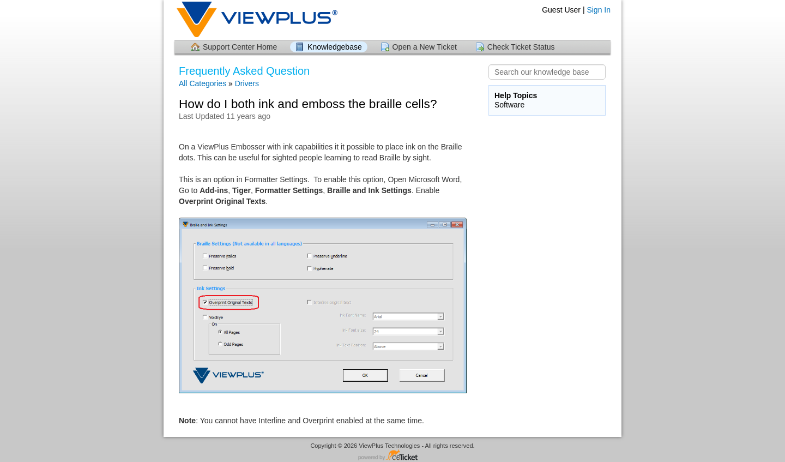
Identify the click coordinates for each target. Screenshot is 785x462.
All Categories (202, 83)
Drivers (247, 83)
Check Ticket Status (521, 47)
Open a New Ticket (424, 47)
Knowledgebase (334, 47)
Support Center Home (240, 47)
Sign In (599, 9)
